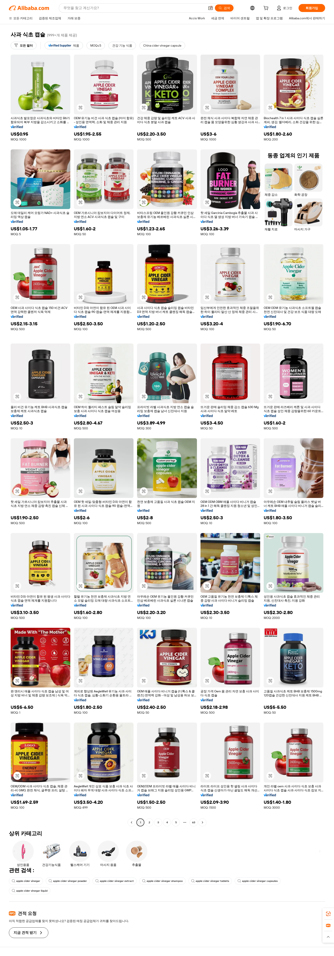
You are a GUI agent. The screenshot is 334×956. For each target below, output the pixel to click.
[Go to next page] (202, 822)
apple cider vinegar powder (68, 881)
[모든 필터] (24, 45)
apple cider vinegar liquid (29, 891)
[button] (210, 8)
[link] (328, 914)
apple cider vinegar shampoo (162, 881)
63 (193, 822)
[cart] (266, 8)
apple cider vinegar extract (114, 881)
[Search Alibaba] (133, 8)
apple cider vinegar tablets (210, 881)
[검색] (224, 8)
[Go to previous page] (132, 822)
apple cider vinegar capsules (258, 881)
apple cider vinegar (26, 881)
